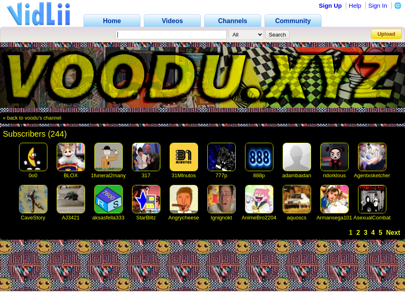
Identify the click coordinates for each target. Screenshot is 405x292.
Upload (386, 34)
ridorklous (334, 175)
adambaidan (296, 175)
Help (355, 5)
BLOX (71, 175)
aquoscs (296, 218)
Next (393, 232)
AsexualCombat (372, 218)
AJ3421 (70, 218)
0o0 (33, 175)
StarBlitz (146, 218)
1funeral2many (108, 175)
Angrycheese (183, 218)
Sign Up (330, 5)
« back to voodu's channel (32, 118)
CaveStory (33, 218)
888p (259, 175)
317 (146, 175)
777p (221, 175)
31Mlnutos (184, 175)
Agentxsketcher (372, 175)
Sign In (377, 5)
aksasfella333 (108, 218)
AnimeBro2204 (259, 218)
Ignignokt (221, 218)
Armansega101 (334, 218)
